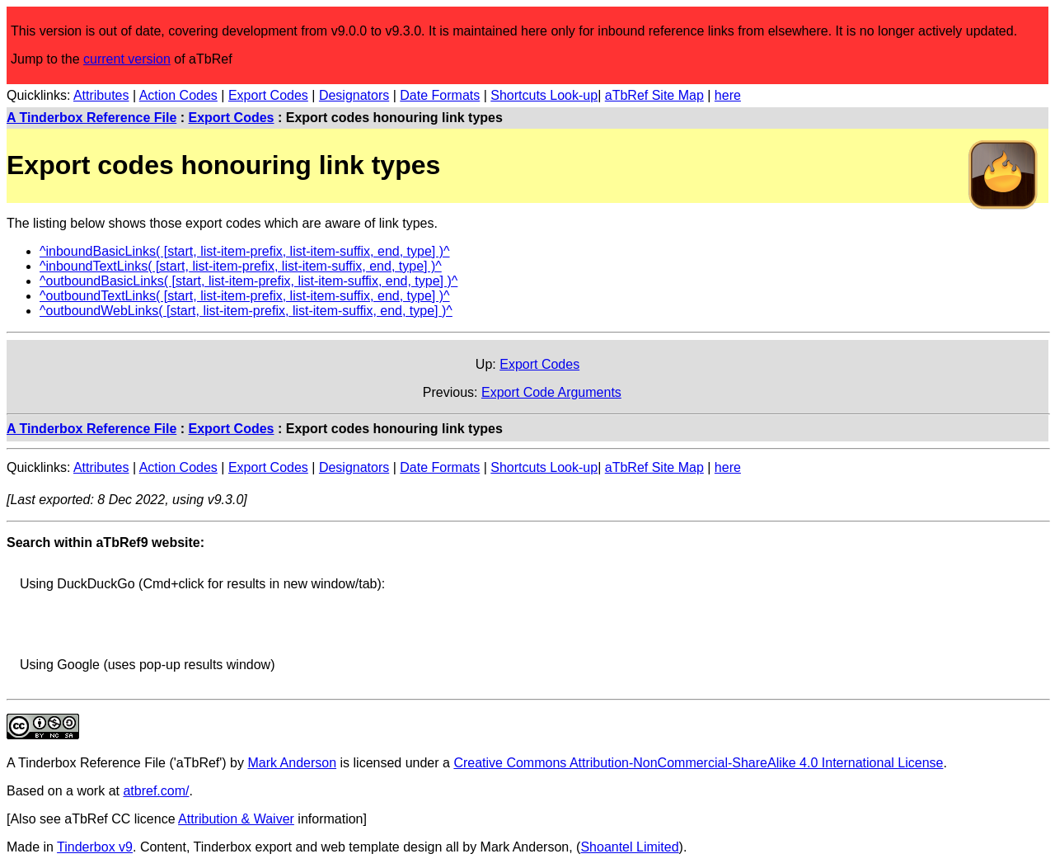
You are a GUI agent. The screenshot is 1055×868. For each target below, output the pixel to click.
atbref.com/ (156, 791)
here (728, 95)
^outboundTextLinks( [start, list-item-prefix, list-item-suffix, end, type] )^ (245, 296)
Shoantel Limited (629, 847)
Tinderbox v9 (95, 847)
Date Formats (440, 95)
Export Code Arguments (551, 392)
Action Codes (178, 95)
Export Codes (268, 95)
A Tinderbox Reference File (91, 118)
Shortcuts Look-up (544, 95)
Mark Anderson (291, 763)
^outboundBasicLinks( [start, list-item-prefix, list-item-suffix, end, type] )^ (248, 281)
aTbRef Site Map (654, 95)
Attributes (101, 95)
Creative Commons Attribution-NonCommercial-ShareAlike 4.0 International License (698, 763)
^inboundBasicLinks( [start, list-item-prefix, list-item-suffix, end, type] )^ (245, 251)
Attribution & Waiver (236, 819)
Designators (354, 95)
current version (127, 59)
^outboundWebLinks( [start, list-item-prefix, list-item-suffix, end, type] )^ (246, 311)
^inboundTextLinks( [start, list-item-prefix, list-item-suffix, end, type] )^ (241, 266)
